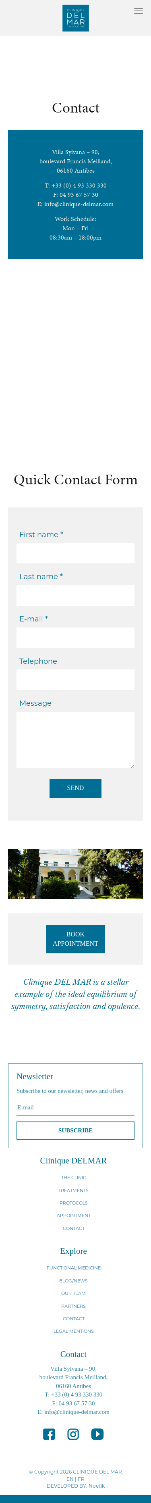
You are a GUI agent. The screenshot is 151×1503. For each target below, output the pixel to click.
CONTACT (74, 1228)
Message (35, 703)
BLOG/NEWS (73, 1281)
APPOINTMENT (74, 1215)
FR (81, 1479)
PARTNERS (73, 1306)
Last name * (41, 576)
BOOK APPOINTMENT (75, 939)
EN (70, 1479)
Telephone (38, 661)
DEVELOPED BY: (67, 1486)
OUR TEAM (73, 1293)
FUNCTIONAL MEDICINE (74, 1268)
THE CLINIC (73, 1177)
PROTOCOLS (74, 1203)
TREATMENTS (73, 1190)
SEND (75, 787)
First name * (41, 534)
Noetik (97, 1486)
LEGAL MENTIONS (74, 1331)
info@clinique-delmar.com (79, 203)
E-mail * (33, 619)
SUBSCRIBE (75, 1130)
